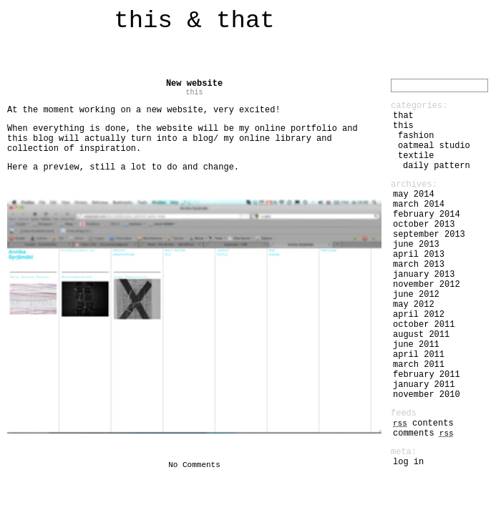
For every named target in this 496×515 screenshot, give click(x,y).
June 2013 (416, 245)
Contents (423, 423)
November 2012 (426, 285)
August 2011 (421, 335)
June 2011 (416, 345)
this (194, 93)
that (403, 116)
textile (416, 156)
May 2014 (413, 195)
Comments (423, 433)
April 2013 (418, 255)
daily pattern (436, 166)
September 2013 (429, 235)
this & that (194, 20)
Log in (408, 462)
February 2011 (426, 375)
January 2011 (423, 385)
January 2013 (423, 275)
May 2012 (413, 305)
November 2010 (426, 395)
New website (194, 84)
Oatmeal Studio (434, 146)
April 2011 (418, 355)
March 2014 (418, 205)
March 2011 (418, 365)
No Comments (194, 465)
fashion (416, 136)
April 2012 (418, 315)
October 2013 (423, 225)
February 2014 (426, 215)
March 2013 (418, 265)
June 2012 (416, 295)
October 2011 (423, 325)
